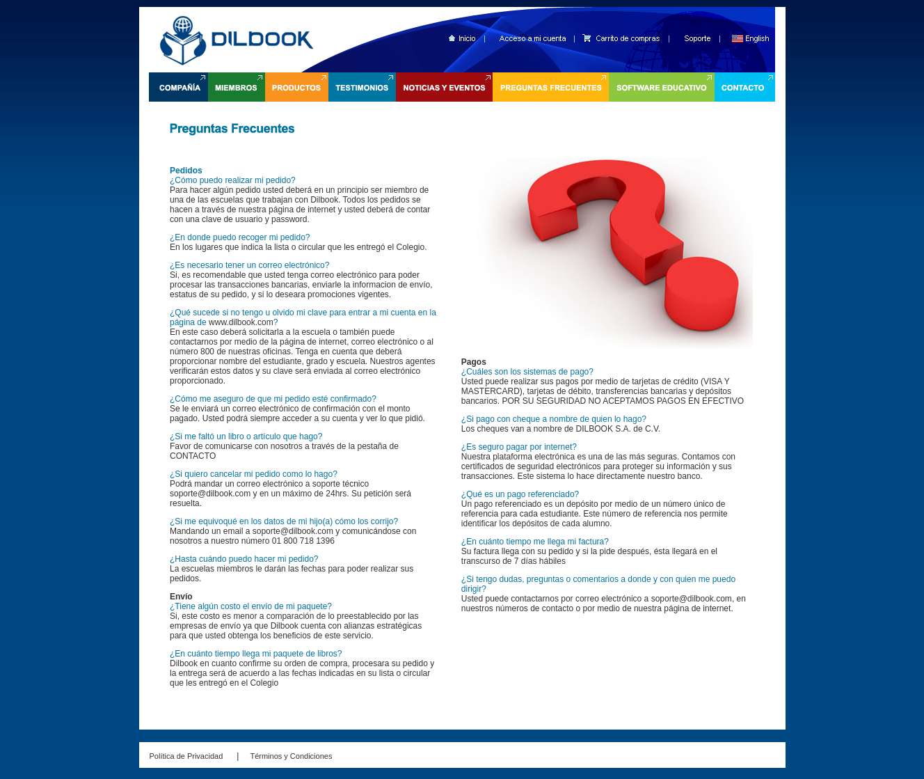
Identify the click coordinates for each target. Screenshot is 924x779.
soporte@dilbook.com (210, 493)
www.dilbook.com (241, 322)
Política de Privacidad (186, 756)
